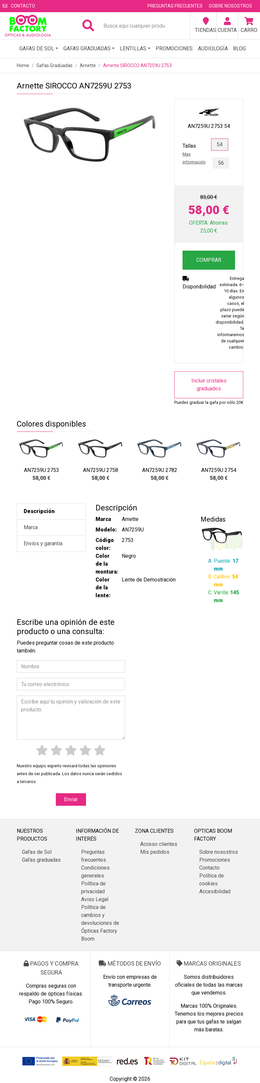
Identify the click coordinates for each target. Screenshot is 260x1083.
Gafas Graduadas (54, 65)
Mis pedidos (154, 852)
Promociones (174, 48)
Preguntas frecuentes (175, 6)
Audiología (213, 48)
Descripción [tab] (39, 511)
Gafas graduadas (87, 48)
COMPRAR (208, 260)
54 (220, 144)
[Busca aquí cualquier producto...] (136, 25)
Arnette (88, 65)
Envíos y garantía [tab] (43, 543)
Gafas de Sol (36, 48)
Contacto (19, 6)
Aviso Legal (94, 899)
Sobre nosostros (230, 6)
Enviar (71, 799)
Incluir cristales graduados (209, 385)
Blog (239, 48)
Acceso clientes (158, 844)
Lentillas (133, 48)
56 (221, 163)
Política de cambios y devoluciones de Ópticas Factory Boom (100, 923)
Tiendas (205, 25)
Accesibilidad (214, 891)
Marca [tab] (31, 527)
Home (23, 65)
